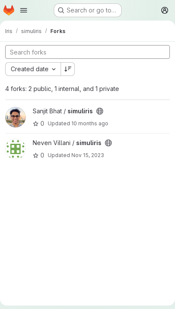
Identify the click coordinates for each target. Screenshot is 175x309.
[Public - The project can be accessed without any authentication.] (99, 111)
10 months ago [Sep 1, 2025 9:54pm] (89, 123)
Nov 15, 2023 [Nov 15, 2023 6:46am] (87, 155)
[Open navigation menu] (24, 10)
